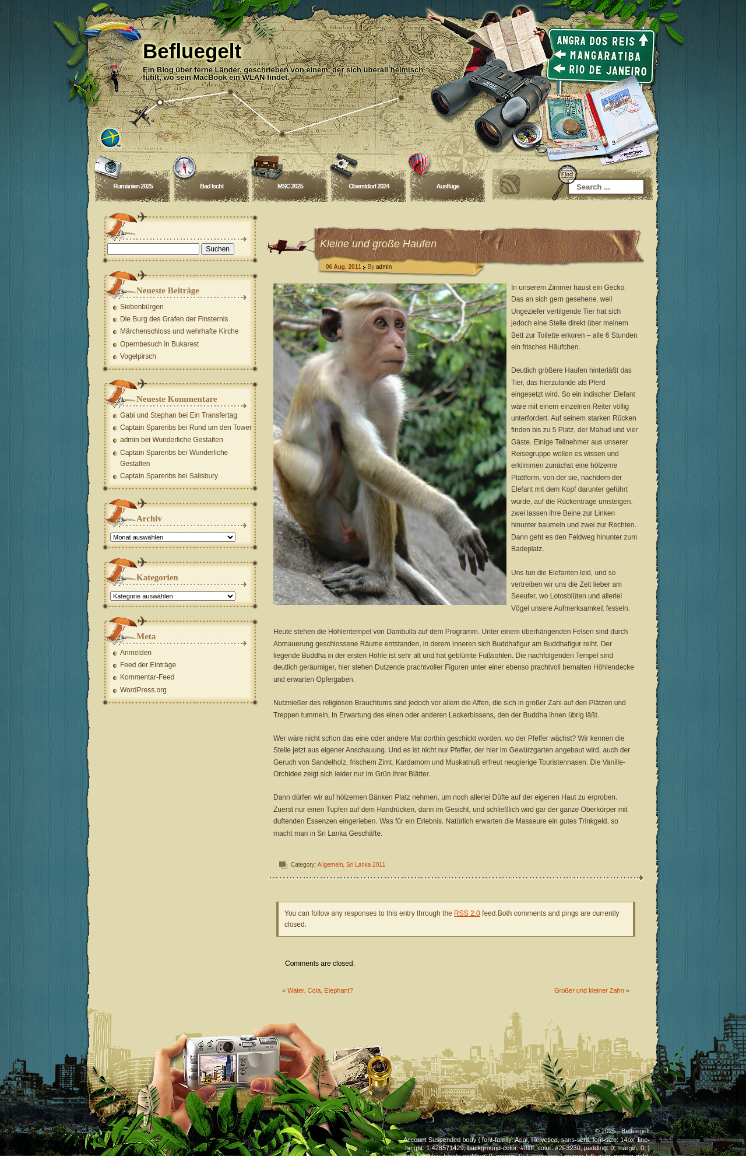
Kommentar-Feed (147, 677)
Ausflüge (447, 186)
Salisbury (203, 476)
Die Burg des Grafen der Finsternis (174, 319)
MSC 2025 (290, 186)
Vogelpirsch (138, 356)
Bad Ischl (211, 186)
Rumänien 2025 (133, 186)
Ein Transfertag (213, 415)
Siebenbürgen (142, 307)
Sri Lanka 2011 (365, 864)
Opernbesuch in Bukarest (159, 344)
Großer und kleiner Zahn (589, 990)
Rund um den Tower (220, 427)
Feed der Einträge (148, 665)
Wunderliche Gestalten (187, 440)
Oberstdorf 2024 (369, 186)
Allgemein (330, 864)
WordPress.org (143, 690)
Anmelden (136, 653)
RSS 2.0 (467, 913)
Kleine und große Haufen (378, 244)
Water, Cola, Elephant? (320, 990)
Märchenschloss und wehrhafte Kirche (179, 331)
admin (384, 267)
